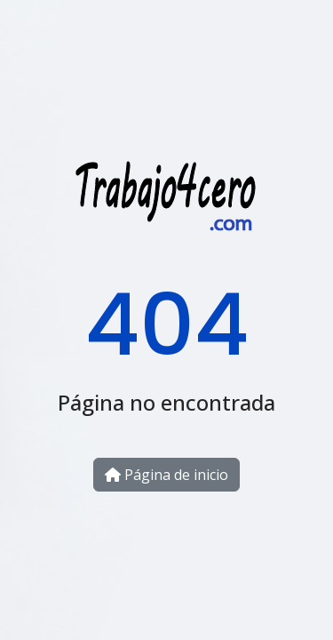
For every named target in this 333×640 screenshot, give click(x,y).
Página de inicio (166, 474)
